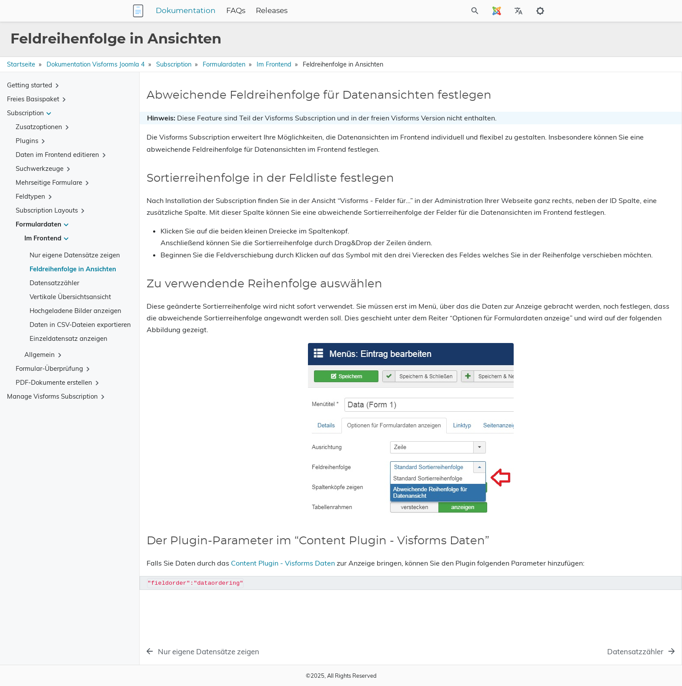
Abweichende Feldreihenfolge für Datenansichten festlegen (595, 108)
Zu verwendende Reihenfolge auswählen (606, 136)
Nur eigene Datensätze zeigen (75, 255)
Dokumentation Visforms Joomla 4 (96, 64)
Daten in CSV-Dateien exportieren (80, 324)
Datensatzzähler (54, 283)
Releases (326, 10)
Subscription (173, 64)
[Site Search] (436, 11)
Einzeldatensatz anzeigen (68, 338)
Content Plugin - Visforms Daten (283, 586)
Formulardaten (224, 64)
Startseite (21, 64)
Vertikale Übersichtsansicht (70, 297)
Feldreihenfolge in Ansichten (73, 269)
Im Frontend (274, 64)
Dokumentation (240, 10)
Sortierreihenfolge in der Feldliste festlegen (609, 124)
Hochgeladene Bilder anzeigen (75, 310)
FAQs (290, 10)
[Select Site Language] (497, 11)
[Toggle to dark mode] (540, 11)
